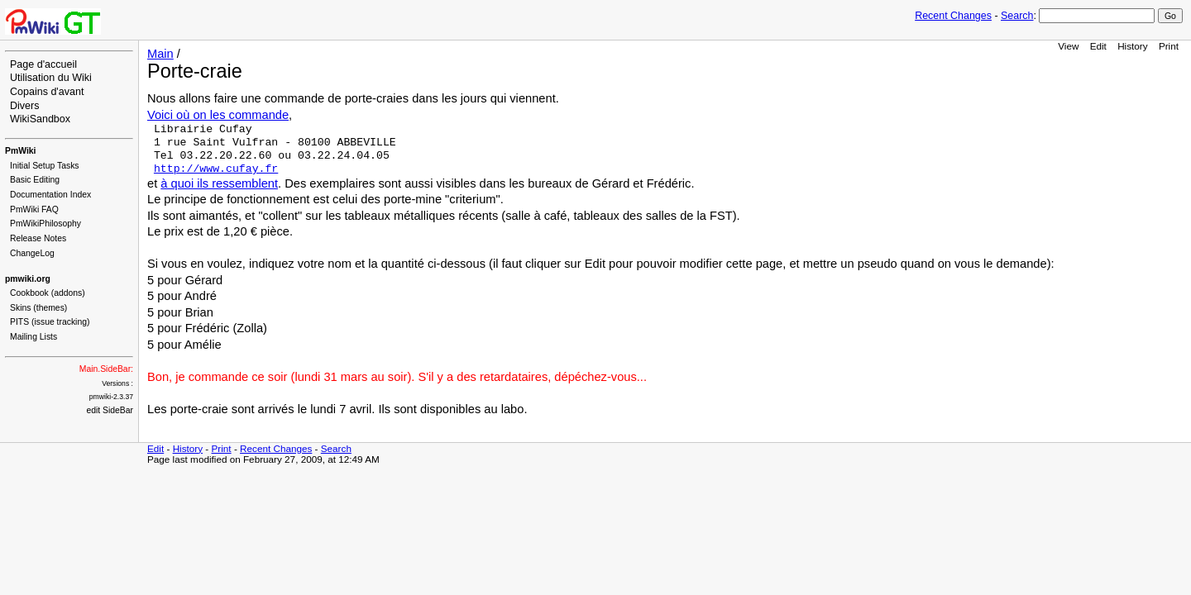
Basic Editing (35, 179)
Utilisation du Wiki (51, 77)
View (1068, 45)
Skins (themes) (38, 307)
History (1132, 45)
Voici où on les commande (218, 114)
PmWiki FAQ (34, 209)
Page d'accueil (43, 64)
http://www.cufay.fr (216, 169)
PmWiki (20, 150)
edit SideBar (109, 410)
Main (160, 53)
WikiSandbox (40, 119)
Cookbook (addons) (47, 293)
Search (1017, 15)
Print (1169, 45)
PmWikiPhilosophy (45, 223)
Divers (24, 106)
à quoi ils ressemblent (219, 183)
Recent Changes (953, 15)
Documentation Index (50, 194)
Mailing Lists (33, 336)
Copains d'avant (47, 92)
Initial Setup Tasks (44, 165)
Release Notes (38, 238)
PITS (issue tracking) (49, 321)
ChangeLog (32, 253)
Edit (1098, 45)
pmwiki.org (27, 278)
